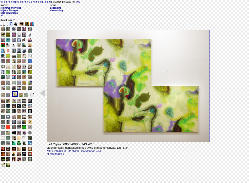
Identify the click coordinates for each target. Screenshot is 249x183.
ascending (56, 8)
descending (56, 10)
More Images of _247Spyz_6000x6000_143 (74, 150)
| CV (77, 2)
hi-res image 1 (56, 153)
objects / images (9, 10)
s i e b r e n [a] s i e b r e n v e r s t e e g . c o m (26, 2)
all (2, 15)
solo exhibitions (9, 13)
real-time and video (11, 8)
